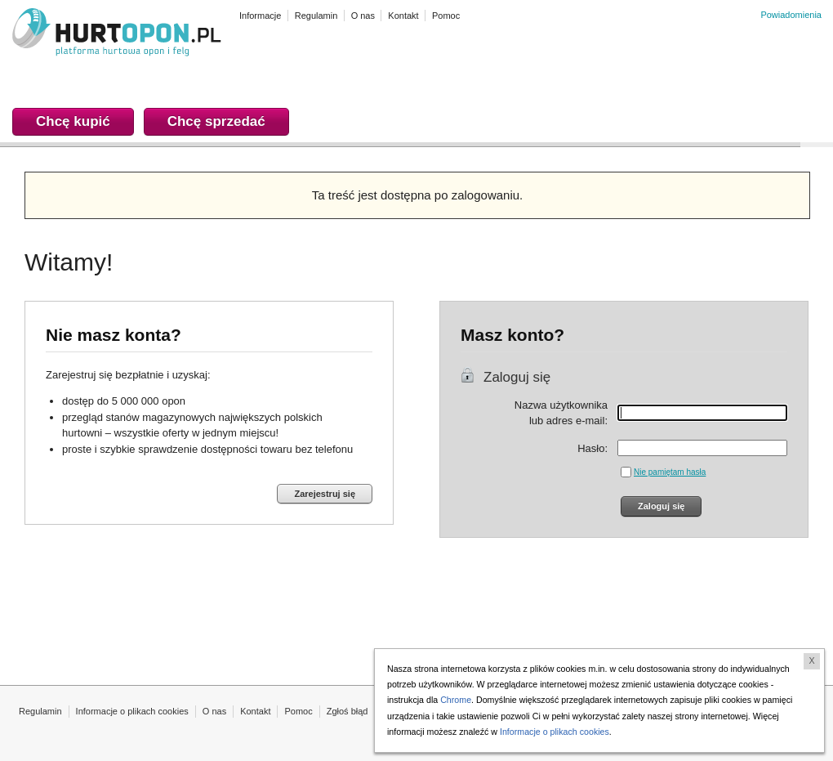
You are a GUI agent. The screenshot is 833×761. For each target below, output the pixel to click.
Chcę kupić (73, 121)
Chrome (455, 700)
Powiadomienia (791, 15)
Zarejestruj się (324, 494)
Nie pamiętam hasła (670, 472)
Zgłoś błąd (347, 711)
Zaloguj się (516, 377)
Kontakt (255, 711)
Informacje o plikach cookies (132, 711)
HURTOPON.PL (116, 34)
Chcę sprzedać (216, 121)
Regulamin (40, 711)
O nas (214, 711)
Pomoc (298, 711)
